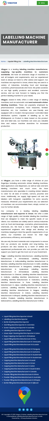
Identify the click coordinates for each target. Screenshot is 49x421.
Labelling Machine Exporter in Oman (17, 330)
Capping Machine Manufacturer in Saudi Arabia (22, 369)
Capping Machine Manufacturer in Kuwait (19, 360)
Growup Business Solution (29, 418)
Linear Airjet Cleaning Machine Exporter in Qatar (22, 333)
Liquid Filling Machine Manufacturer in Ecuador (21, 344)
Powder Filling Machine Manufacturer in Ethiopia (22, 380)
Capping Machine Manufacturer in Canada (20, 372)
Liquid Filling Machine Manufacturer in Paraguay (22, 349)
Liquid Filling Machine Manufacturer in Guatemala (22, 355)
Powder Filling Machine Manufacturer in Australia (22, 377)
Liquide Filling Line (14, 61)
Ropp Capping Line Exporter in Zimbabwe (19, 336)
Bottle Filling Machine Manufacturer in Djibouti (21, 383)
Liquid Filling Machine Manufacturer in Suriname (22, 352)
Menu (42, 3)
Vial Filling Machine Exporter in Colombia (19, 325)
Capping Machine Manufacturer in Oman (19, 363)
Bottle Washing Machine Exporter (16, 322)
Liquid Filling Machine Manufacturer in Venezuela (22, 342)
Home (3, 61)
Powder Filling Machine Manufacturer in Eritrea (21, 374)
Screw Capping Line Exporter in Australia (19, 328)
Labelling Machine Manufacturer (35, 61)
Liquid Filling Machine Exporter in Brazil (18, 316)
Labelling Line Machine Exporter (15, 319)
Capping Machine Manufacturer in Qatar (19, 366)
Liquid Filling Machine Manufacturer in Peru (20, 339)
